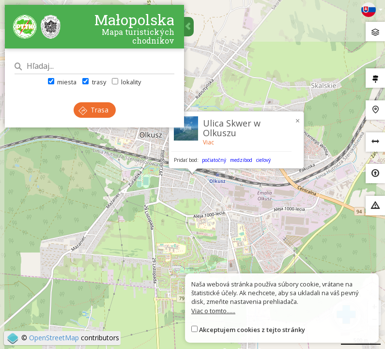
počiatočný (214, 160)
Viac (208, 142)
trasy (94, 82)
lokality (126, 82)
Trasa (93, 109)
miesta (62, 82)
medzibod (241, 160)
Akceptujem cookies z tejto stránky (252, 329)
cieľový (263, 160)
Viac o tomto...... (213, 310)
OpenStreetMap (54, 337)
